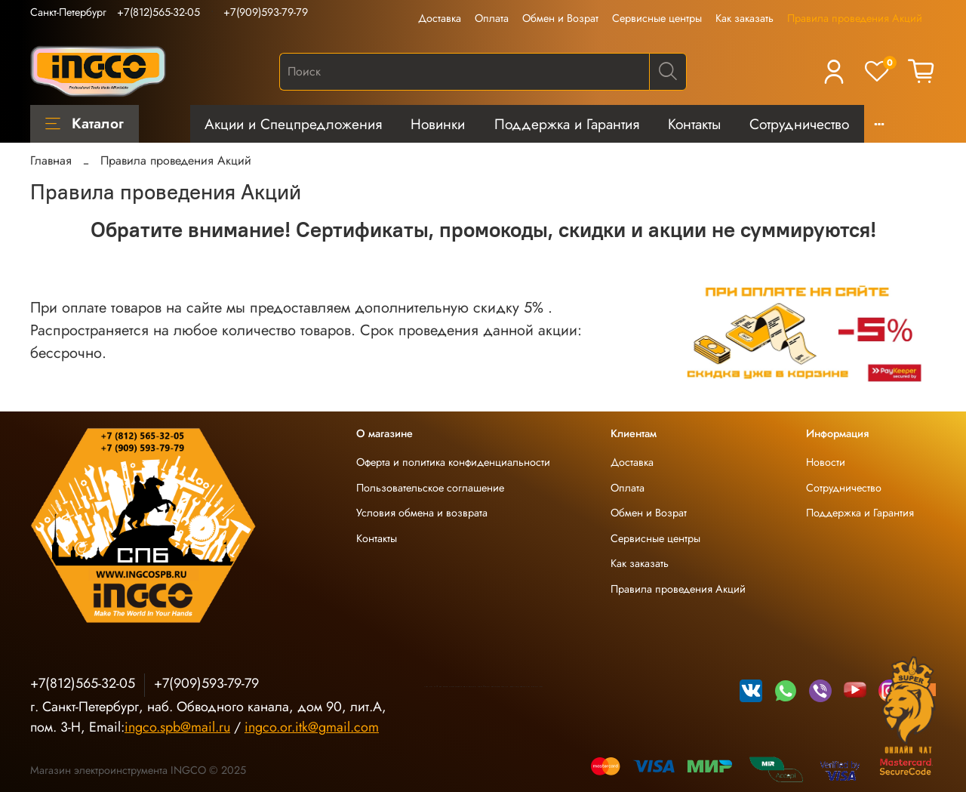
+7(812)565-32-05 (158, 12)
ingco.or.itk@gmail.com (312, 727)
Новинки (438, 123)
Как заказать (744, 18)
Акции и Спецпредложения (293, 123)
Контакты (694, 123)
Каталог (84, 123)
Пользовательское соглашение (430, 487)
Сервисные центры (657, 18)
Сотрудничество (799, 123)
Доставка (439, 18)
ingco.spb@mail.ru (177, 727)
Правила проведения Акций (854, 18)
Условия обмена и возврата (422, 512)
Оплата (492, 18)
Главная (51, 160)
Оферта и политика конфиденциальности (453, 462)
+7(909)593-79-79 (265, 12)
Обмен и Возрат (560, 18)
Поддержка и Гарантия (566, 123)
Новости (825, 462)
